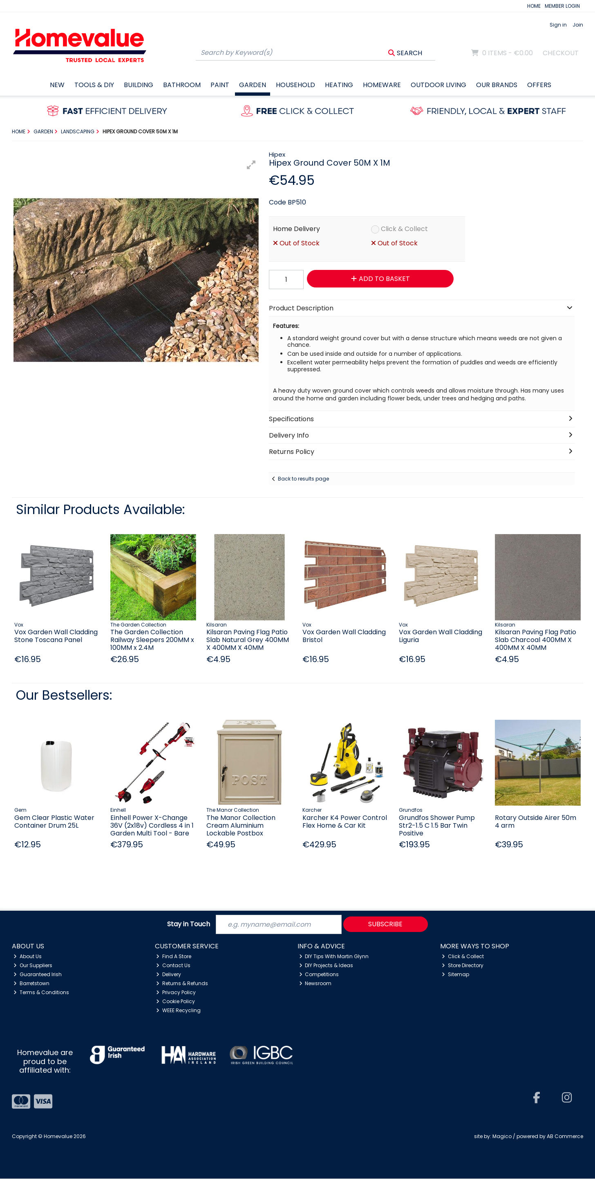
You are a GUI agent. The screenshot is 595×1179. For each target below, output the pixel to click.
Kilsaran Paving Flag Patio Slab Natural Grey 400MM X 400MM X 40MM (247, 639)
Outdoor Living (438, 85)
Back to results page (303, 478)
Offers (539, 85)
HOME (534, 5)
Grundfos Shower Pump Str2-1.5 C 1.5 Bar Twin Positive (437, 825)
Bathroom (182, 85)
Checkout (561, 53)
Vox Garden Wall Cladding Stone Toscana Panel (56, 636)
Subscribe (385, 924)
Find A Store (173, 956)
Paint (219, 85)
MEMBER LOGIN (562, 5)
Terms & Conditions (41, 992)
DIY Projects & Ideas (326, 965)
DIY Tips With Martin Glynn (334, 956)
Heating (339, 85)
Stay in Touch (188, 924)
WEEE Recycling (178, 1010)
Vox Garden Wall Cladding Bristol (344, 636)
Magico (502, 1136)
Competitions (319, 974)
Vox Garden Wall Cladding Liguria (440, 636)
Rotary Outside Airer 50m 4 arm (535, 821)
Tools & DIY (94, 85)
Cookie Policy (175, 1001)
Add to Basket (380, 278)
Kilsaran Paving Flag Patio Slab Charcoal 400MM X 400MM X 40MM (535, 639)
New (57, 85)
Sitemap (455, 974)
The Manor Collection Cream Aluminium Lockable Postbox (240, 825)
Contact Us (173, 965)
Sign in (558, 24)
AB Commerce (565, 1136)
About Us (27, 956)
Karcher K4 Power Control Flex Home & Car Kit (344, 821)
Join (578, 24)
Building (138, 85)
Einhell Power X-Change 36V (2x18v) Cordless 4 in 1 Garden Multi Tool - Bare (152, 825)
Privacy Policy (176, 992)
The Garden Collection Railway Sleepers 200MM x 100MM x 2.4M (152, 639)
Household (295, 85)
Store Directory (462, 965)
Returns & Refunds (182, 983)
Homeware (382, 85)
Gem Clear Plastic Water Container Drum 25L (54, 821)
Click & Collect (404, 229)
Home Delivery (296, 229)
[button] (251, 164)
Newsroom (315, 983)
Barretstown (31, 983)
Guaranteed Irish (37, 974)
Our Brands (496, 85)
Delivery (168, 974)
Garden (252, 85)
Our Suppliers (32, 965)
